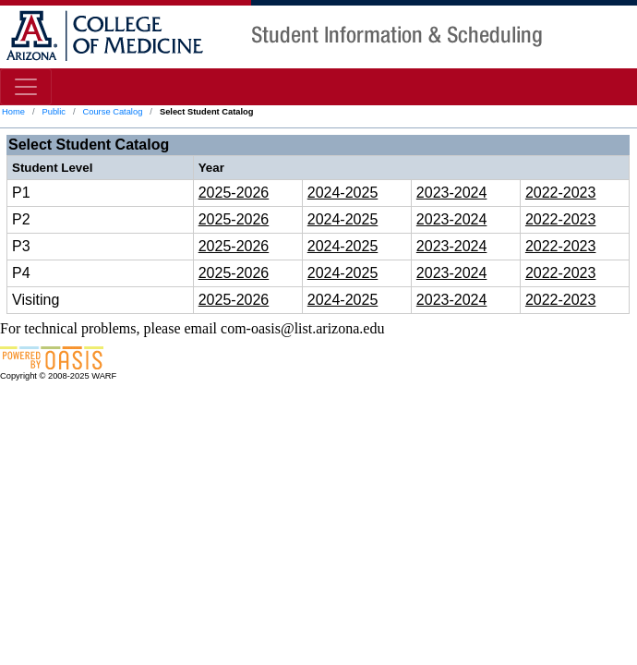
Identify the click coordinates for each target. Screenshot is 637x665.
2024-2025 (343, 192)
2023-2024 (451, 192)
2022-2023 (560, 192)
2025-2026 (234, 192)
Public (53, 111)
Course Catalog (113, 111)
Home (13, 111)
